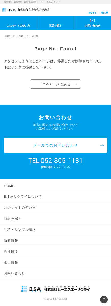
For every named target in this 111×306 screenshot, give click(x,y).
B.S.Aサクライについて (23, 196)
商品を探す (55, 25)
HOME (8, 36)
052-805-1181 (62, 160)
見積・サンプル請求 (20, 230)
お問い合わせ (92, 25)
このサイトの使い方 (18, 25)
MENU (104, 12)
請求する (93, 13)
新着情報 (11, 240)
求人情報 (11, 262)
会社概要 (11, 251)
